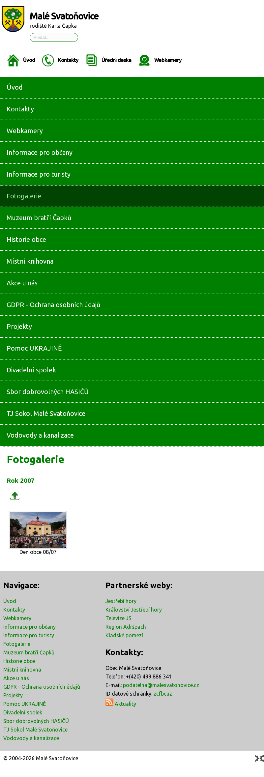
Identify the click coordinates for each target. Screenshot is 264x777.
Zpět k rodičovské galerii (15, 495)
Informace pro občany (29, 627)
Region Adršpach (125, 627)
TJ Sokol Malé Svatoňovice (35, 730)
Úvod (29, 60)
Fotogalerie (16, 644)
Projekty (13, 695)
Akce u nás (16, 678)
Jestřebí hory (120, 601)
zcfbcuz (163, 694)
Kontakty (68, 60)
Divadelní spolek (22, 712)
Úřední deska (116, 60)
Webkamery (168, 60)
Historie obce (19, 661)
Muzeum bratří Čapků (28, 652)
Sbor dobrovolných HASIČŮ (36, 721)
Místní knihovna (22, 670)
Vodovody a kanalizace (31, 738)
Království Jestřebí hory (133, 610)
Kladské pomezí (124, 635)
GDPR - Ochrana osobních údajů (41, 687)
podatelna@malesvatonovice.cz (161, 685)
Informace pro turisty (28, 635)
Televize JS (118, 618)
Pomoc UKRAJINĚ (24, 704)
